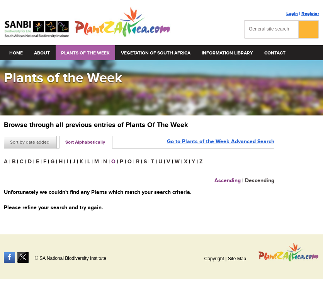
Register (310, 14)
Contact (275, 53)
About (42, 53)
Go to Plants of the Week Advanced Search (220, 141)
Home (16, 53)
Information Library (227, 53)
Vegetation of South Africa (155, 53)
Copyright (214, 258)
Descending (259, 180)
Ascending (227, 180)
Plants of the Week (85, 53)
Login (292, 14)
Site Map (237, 258)
